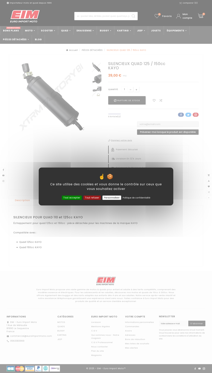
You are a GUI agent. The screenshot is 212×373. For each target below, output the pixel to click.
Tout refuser (92, 197)
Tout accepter (71, 197)
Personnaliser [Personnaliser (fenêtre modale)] (112, 197)
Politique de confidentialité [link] (136, 197)
